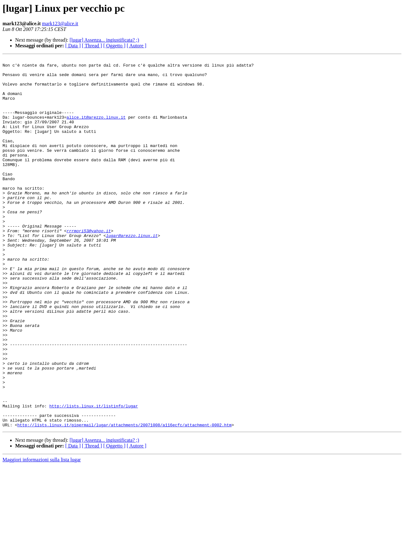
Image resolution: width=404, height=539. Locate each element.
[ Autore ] (136, 45)
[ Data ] (73, 45)
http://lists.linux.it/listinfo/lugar (93, 476)
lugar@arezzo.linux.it (132, 271)
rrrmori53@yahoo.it (89, 266)
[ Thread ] (92, 45)
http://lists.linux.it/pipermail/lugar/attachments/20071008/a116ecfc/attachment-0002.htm (124, 498)
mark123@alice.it (60, 23)
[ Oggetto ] (114, 45)
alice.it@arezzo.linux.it (96, 129)
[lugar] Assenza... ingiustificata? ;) (104, 40)
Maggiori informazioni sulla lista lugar (42, 533)
